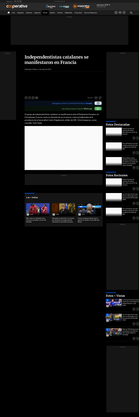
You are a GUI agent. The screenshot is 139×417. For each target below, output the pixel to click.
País (13, 12)
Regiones (37, 12)
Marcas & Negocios (90, 12)
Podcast (60, 12)
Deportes (29, 12)
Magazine (20, 12)
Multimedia (68, 12)
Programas (78, 12)
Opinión (52, 12)
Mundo (45, 12)
